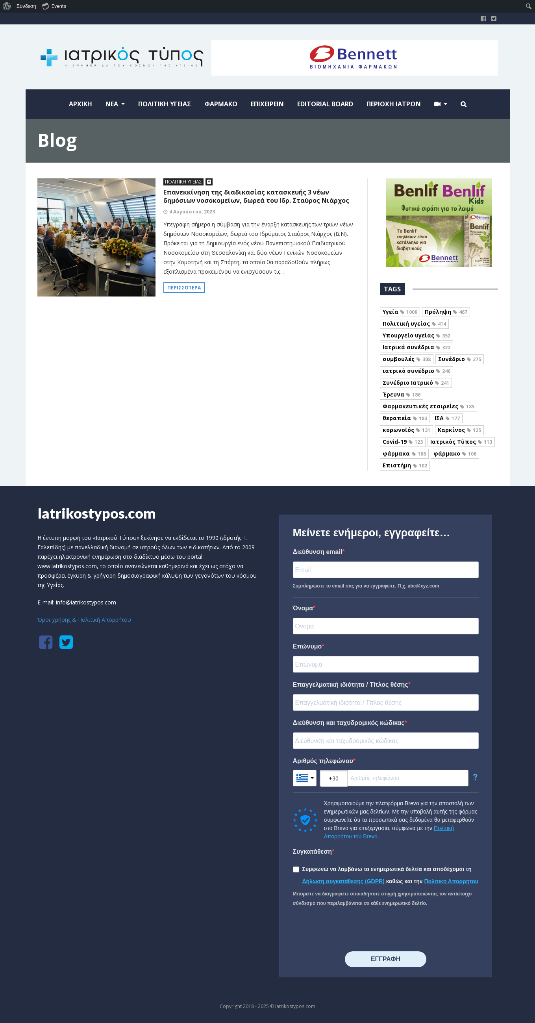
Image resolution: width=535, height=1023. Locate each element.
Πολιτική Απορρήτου (451, 881)
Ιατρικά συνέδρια (416, 347)
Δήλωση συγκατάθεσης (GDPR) (344, 881)
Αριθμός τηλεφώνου (323, 761)
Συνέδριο (459, 359)
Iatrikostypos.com (96, 513)
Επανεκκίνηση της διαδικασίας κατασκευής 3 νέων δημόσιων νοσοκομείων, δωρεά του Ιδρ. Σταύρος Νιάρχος (256, 196)
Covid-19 (403, 441)
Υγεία (400, 311)
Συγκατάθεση (312, 851)
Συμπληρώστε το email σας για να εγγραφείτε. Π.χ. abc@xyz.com (366, 586)
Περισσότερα (184, 287)
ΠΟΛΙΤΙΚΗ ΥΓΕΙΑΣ (183, 181)
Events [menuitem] (54, 6)
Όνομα (303, 608)
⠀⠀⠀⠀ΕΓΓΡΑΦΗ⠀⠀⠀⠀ (385, 959)
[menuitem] (7, 6)
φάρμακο (454, 453)
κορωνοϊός (406, 430)
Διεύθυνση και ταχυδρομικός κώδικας (349, 722)
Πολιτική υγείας (414, 323)
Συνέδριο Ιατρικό (416, 382)
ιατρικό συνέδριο (416, 370)
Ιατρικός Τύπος (461, 441)
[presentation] (353, 929)
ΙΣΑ (447, 418)
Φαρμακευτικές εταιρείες (428, 406)
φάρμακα (404, 453)
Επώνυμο (307, 646)
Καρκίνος (459, 430)
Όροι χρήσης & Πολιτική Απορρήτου (84, 619)
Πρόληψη (446, 311)
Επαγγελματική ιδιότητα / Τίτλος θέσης (350, 684)
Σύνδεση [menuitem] (26, 6)
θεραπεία (405, 418)
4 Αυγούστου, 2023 (192, 211)
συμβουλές (407, 359)
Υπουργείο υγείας (416, 335)
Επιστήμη (405, 465)
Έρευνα (401, 394)
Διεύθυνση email (317, 552)
